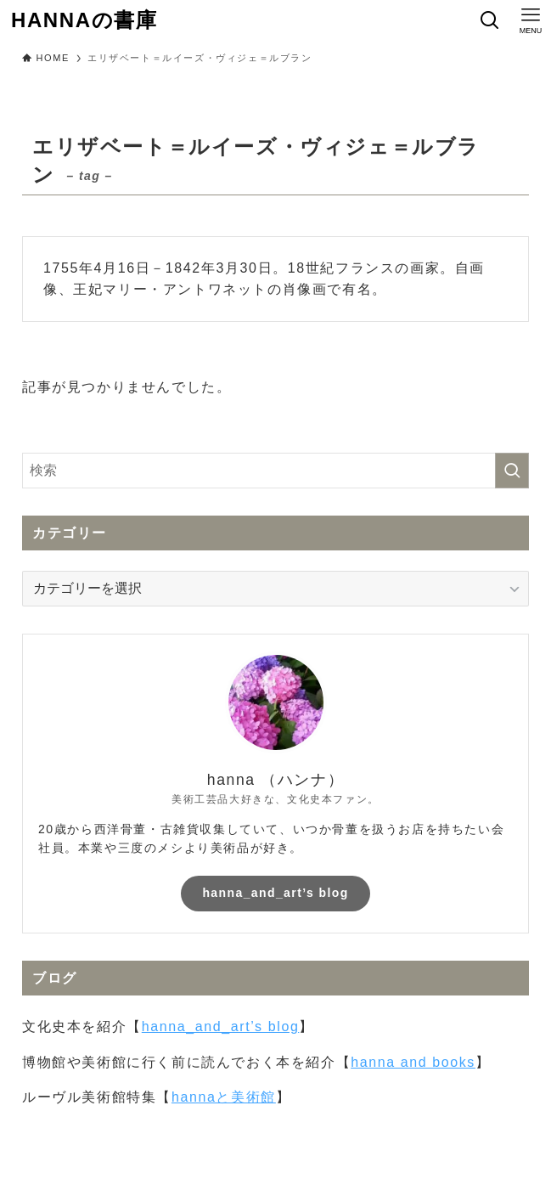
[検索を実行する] (512, 470)
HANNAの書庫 (84, 20)
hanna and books (413, 1062)
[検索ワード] (275, 470)
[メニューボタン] (530, 20)
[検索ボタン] (489, 20)
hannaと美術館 (223, 1097)
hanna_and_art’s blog (275, 893)
